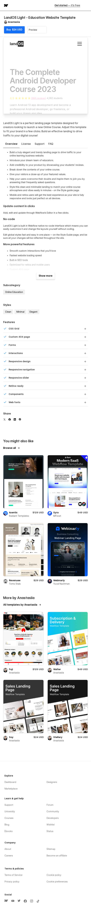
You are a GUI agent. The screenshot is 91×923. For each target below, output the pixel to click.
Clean (8, 312)
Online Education (14, 292)
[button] (86, 5)
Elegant (33, 312)
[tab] (11, 144)
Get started (67, 5)
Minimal (20, 312)
